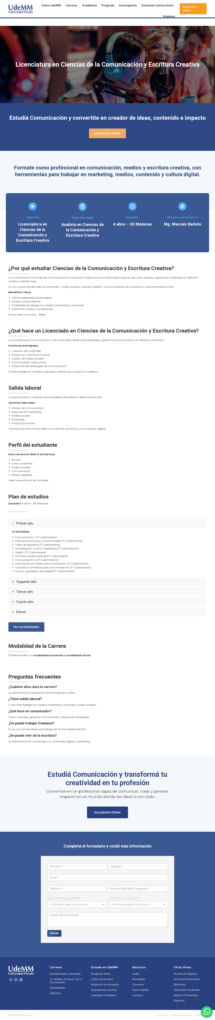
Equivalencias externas (104, 990)
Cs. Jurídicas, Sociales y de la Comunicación (66, 981)
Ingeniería (55, 993)
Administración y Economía (65, 973)
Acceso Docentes (195, 4)
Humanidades (57, 987)
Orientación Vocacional (187, 990)
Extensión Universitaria (187, 979)
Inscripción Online (101, 973)
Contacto (137, 995)
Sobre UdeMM (140, 990)
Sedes (135, 973)
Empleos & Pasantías (186, 995)
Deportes (179, 1000)
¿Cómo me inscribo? (102, 979)
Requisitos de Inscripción (105, 984)
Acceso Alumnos (169, 4)
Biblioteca (179, 984)
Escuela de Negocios (185, 973)
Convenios (138, 984)
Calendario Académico (104, 995)
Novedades (138, 979)
